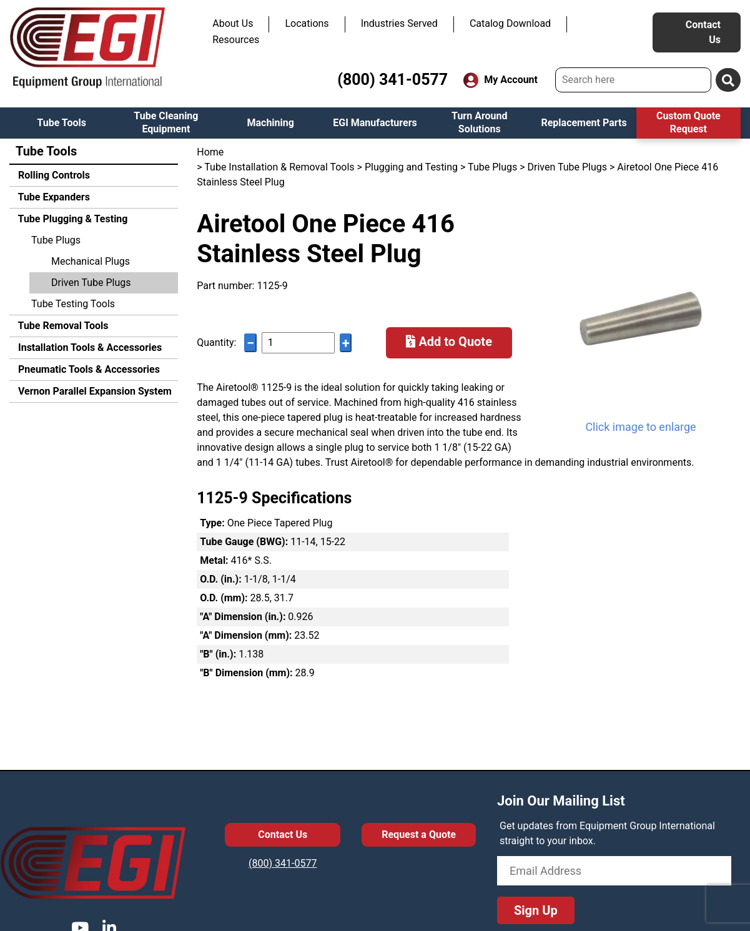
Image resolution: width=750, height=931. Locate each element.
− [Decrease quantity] (250, 343)
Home (210, 152)
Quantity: (216, 342)
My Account (500, 80)
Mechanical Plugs (90, 261)
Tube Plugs (56, 240)
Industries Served (399, 23)
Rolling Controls (53, 175)
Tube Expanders (53, 197)
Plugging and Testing (411, 167)
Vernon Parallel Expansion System (94, 391)
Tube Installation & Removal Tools (279, 167)
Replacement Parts (583, 123)
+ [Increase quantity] (346, 343)
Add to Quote (449, 341)
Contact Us (703, 32)
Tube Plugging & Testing (71, 219)
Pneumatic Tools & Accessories (88, 369)
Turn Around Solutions (479, 122)
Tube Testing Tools (73, 304)
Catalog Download (510, 23)
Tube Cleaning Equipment (166, 122)
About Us (232, 23)
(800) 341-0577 (392, 80)
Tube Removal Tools (62, 326)
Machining (270, 123)
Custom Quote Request (688, 122)
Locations (306, 23)
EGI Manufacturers (375, 123)
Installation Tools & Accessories (89, 347)
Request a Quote (419, 834)
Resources (235, 40)
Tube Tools (61, 123)
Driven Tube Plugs (91, 282)
